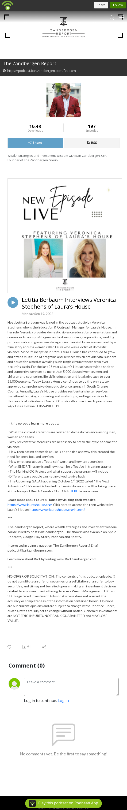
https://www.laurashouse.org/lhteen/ (57, 509)
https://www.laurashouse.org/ (30, 505)
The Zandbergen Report (29, 63)
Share (35, 142)
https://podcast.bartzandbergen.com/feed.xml (40, 70)
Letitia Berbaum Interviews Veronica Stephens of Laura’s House (69, 303)
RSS (92, 142)
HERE (74, 491)
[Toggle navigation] (121, 17)
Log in (63, 700)
